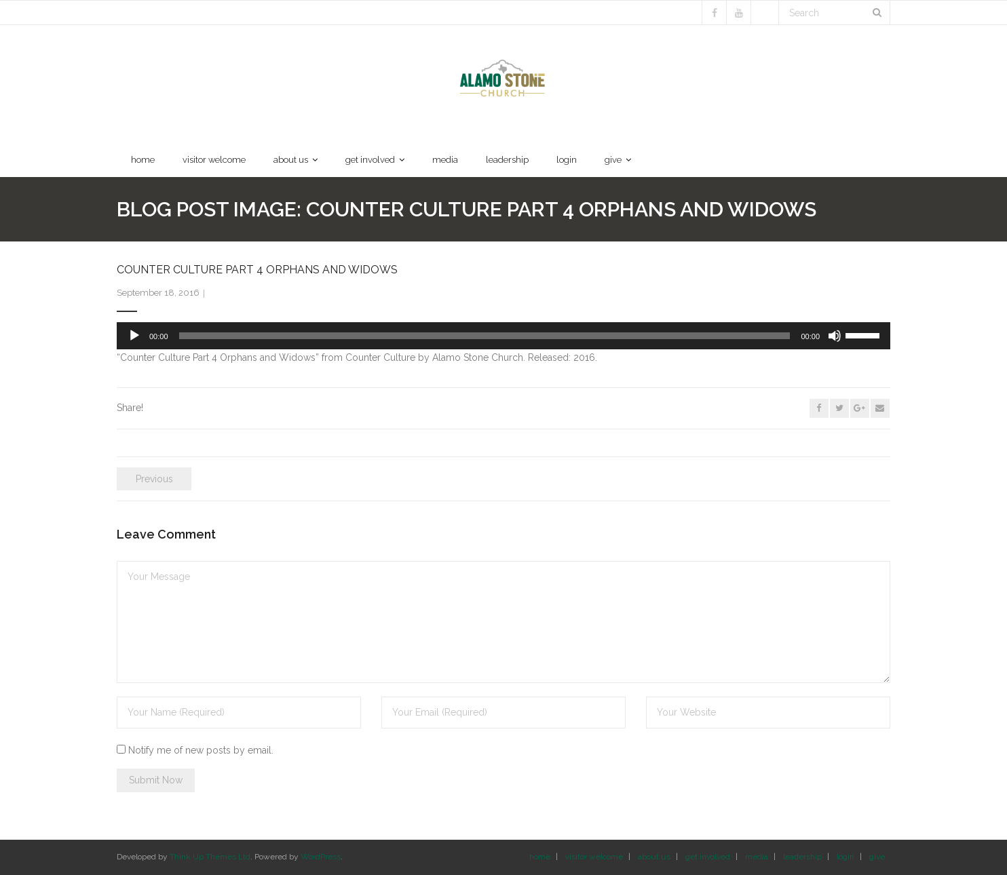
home (539, 856)
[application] (503, 335)
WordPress (321, 856)
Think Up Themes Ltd (210, 856)
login (845, 856)
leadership (802, 856)
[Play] (134, 336)
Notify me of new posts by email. (200, 750)
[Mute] (834, 336)
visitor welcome (594, 856)
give (877, 856)
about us (654, 856)
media (756, 856)
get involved (707, 856)
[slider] (485, 335)
